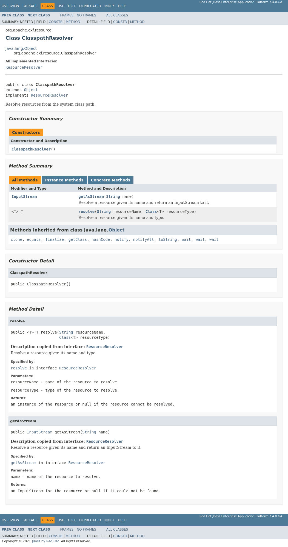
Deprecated (90, 6)
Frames (67, 15)
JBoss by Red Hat (45, 541)
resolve (86, 211)
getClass (78, 239)
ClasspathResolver (31, 149)
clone (16, 239)
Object (31, 90)
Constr (55, 22)
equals (34, 239)
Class (151, 211)
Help (122, 6)
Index (109, 6)
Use (61, 6)
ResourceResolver (23, 67)
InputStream (24, 196)
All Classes (117, 15)
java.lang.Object (21, 48)
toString (168, 239)
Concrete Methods (110, 180)
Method (73, 22)
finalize (54, 239)
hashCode (101, 239)
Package (30, 6)
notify (122, 239)
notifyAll (143, 239)
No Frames (86, 15)
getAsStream (91, 196)
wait (186, 239)
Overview (10, 6)
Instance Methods (64, 180)
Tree (71, 6)
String (113, 196)
